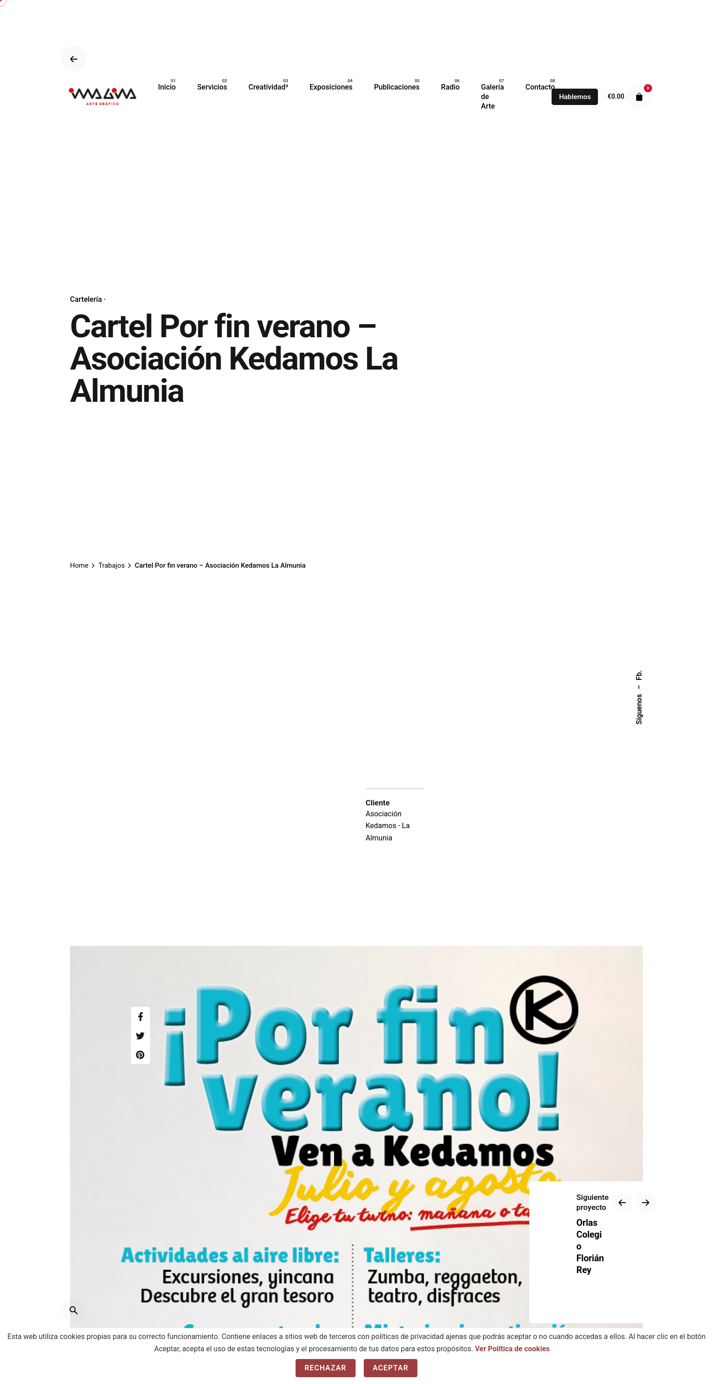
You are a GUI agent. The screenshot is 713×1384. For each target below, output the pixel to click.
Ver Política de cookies (512, 1348)
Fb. (639, 675)
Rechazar (325, 1368)
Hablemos (575, 97)
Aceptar (391, 1368)
